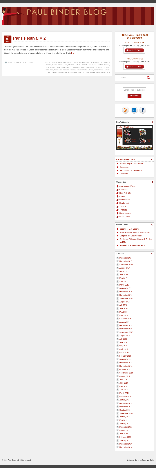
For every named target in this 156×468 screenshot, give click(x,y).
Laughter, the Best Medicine (131, 236)
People (122, 196)
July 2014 (123, 380)
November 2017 (125, 261)
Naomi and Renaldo (61, 70)
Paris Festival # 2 (29, 38)
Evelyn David (69, 65)
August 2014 (124, 376)
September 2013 (126, 413)
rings (80, 72)
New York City (125, 193)
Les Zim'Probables (73, 67)
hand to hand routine (95, 65)
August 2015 (124, 336)
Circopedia (124, 167)
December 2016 (125, 292)
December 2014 (125, 363)
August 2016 (124, 302)
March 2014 (124, 393)
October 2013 (125, 410)
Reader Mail (124, 203)
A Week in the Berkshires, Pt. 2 (132, 245)
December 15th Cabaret (129, 229)
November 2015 (125, 329)
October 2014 (125, 369)
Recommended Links (125, 159)
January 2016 (125, 322)
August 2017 (124, 268)
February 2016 (125, 319)
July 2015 (123, 339)
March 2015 (124, 353)
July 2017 (123, 271)
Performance (124, 200)
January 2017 (125, 288)
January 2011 (125, 440)
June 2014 (123, 383)
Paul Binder (20, 62)
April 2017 (123, 281)
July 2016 (123, 305)
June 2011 (123, 434)
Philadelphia (62, 72)
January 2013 (125, 417)
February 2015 (125, 356)
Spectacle (124, 174)
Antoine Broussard (65, 62)
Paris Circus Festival (101, 70)
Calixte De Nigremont (81, 62)
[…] (72, 53)
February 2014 (125, 396)
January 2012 (125, 424)
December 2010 (125, 444)
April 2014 (123, 390)
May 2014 (123, 386)
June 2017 (123, 275)
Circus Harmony (96, 62)
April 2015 (123, 349)
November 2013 (125, 407)
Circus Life (123, 190)
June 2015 (123, 342)
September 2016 (126, 298)
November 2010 (125, 447)
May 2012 (123, 420)
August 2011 (124, 430)
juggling (53, 67)
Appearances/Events (127, 186)
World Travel (124, 217)
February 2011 (125, 437)
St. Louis (85, 72)
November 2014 (125, 366)
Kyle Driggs (61, 67)
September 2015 (126, 332)
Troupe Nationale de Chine (100, 72)
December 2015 (125, 325)
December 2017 (125, 258)
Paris (91, 70)
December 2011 (125, 427)
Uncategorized (125, 213)
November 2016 (125, 295)
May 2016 (123, 312)
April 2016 (123, 315)
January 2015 (125, 359)
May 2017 (123, 278)
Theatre (122, 206)
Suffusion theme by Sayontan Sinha (140, 460)
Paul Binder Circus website (130, 170)
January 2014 (125, 400)
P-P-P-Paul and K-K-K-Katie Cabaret (135, 232)
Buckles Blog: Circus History (131, 164)
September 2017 (126, 265)
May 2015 (123, 346)
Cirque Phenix (57, 65)
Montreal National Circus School (93, 67)
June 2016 (123, 308)
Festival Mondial (80, 65)
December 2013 (125, 403)
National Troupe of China (79, 70)
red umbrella (72, 72)
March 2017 (124, 285)
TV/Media (123, 210)
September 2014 (126, 373)
